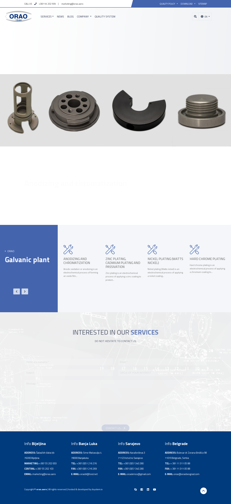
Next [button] (23, 291)
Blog (70, 16)
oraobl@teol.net (89, 474)
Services (46, 16)
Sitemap (202, 3)
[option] (81, 266)
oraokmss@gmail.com (139, 474)
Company (83, 16)
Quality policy (167, 3)
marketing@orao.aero (72, 3)
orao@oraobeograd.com (186, 474)
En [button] (204, 16)
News (60, 16)
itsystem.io (97, 489)
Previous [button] (15, 291)
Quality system (105, 16)
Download (187, 3)
